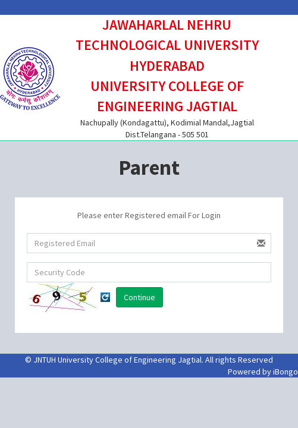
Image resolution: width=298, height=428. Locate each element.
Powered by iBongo (263, 371)
